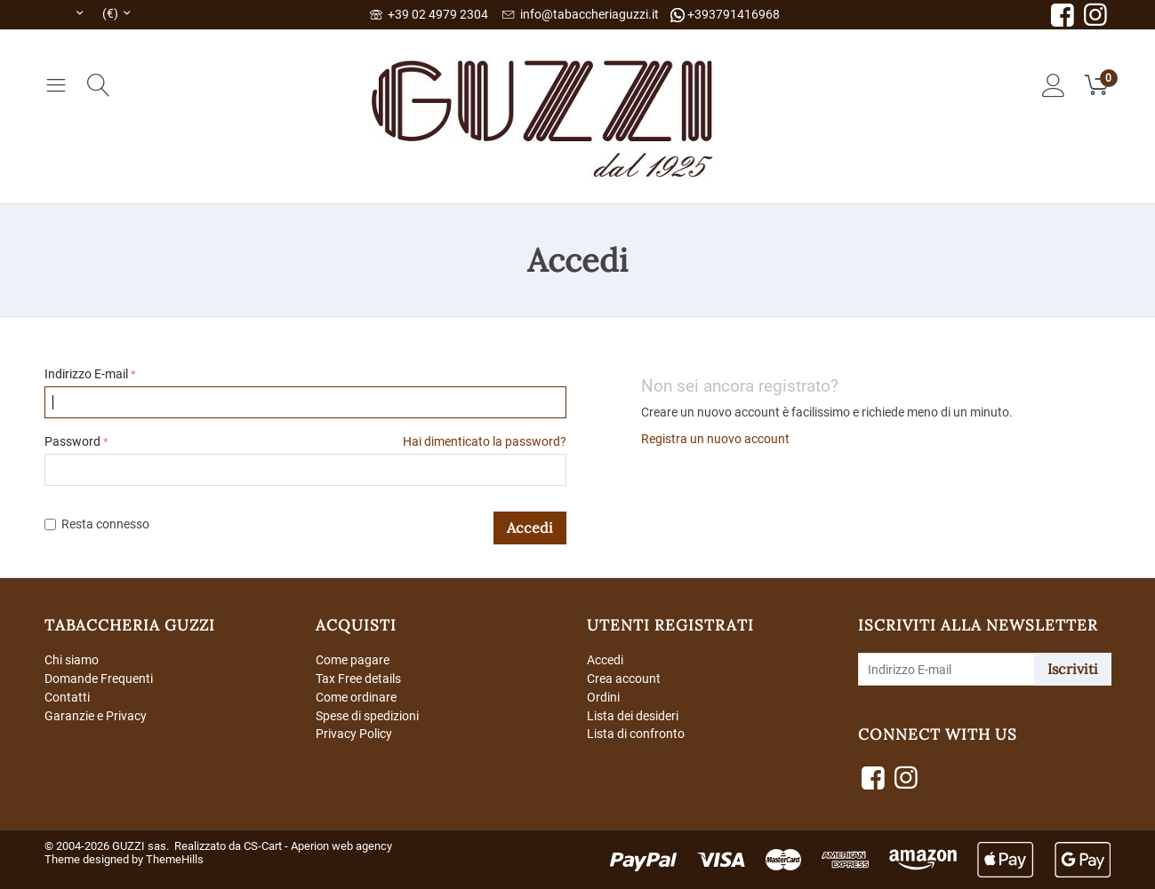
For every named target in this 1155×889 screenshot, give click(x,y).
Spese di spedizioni (367, 716)
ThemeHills (175, 859)
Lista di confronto (636, 733)
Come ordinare (356, 697)
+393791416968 (725, 14)
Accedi (530, 527)
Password (72, 441)
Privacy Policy (354, 733)
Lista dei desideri (632, 716)
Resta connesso (96, 524)
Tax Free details (358, 678)
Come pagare (352, 660)
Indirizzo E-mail (86, 374)
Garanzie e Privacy (95, 716)
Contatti (67, 697)
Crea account (624, 678)
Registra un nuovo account (715, 439)
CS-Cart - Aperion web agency (318, 846)
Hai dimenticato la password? (484, 441)
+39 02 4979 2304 (429, 14)
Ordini (603, 697)
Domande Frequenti (98, 678)
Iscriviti (1072, 669)
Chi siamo (71, 660)
